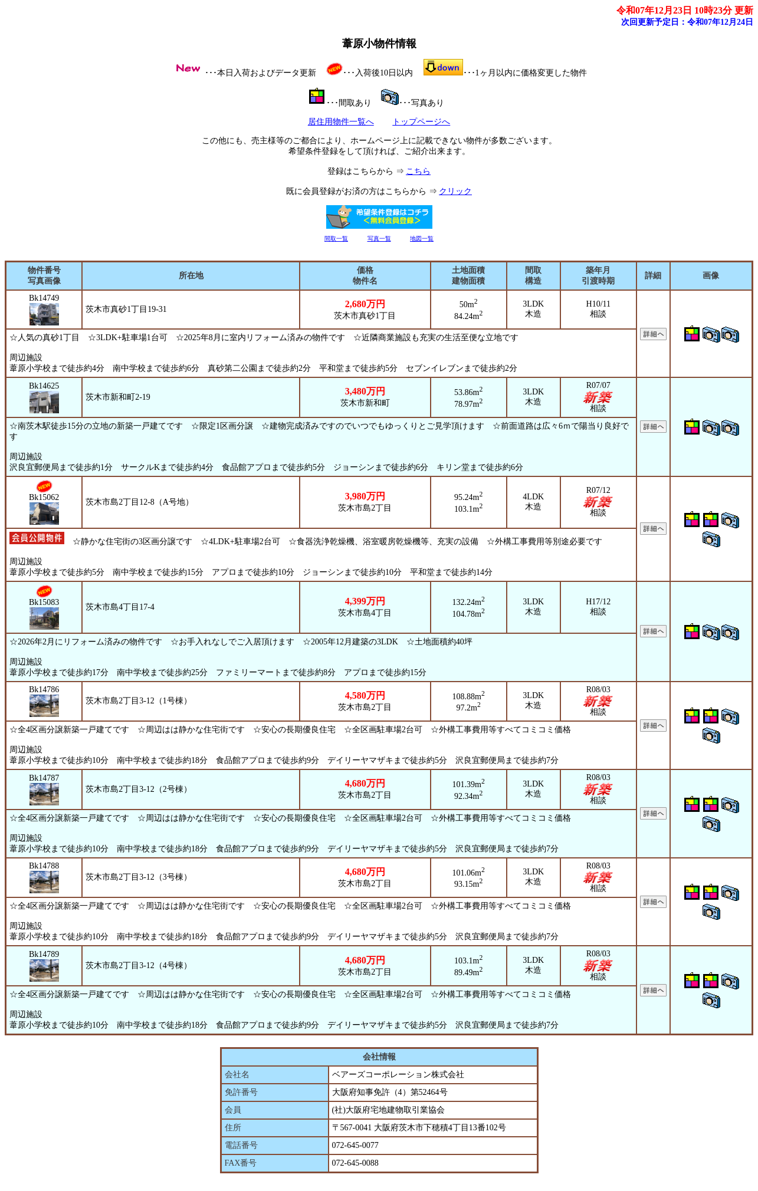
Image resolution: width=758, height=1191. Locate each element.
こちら (418, 171)
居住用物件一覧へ (341, 121)
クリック (455, 191)
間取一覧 (336, 238)
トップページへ (421, 121)
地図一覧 (422, 238)
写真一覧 (379, 238)
